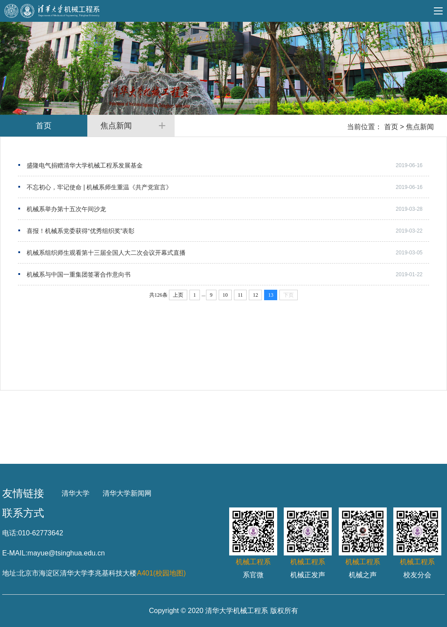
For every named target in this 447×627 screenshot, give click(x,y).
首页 (391, 126)
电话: (10, 533)
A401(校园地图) (161, 573)
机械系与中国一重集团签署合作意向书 (79, 274)
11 (240, 295)
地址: (10, 573)
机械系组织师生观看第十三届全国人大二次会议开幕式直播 (106, 252)
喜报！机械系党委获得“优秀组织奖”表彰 (80, 230)
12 (255, 295)
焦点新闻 (420, 126)
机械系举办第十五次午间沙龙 (66, 209)
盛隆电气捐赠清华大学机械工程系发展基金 (85, 165)
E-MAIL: (15, 553)
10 (225, 295)
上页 (178, 295)
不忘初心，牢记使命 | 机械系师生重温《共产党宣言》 (99, 187)
